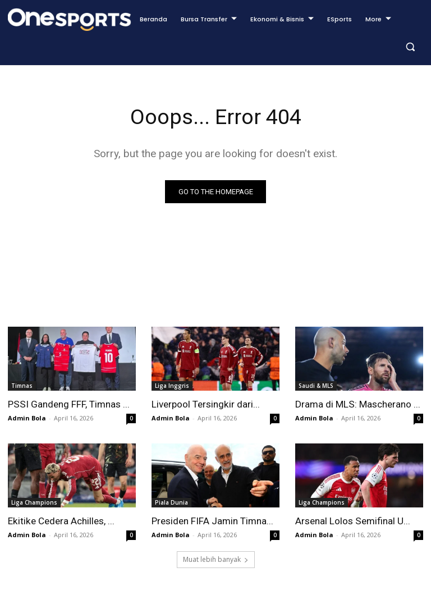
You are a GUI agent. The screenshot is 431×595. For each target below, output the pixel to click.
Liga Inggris (172, 386)
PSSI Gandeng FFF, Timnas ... (68, 404)
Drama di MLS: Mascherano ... (357, 404)
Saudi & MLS (316, 386)
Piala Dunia (171, 502)
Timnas (22, 386)
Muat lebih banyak (216, 559)
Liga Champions (34, 502)
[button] (410, 47)
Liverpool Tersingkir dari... (205, 404)
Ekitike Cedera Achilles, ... (60, 521)
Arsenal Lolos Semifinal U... (352, 521)
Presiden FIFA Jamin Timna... (212, 521)
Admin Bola (27, 418)
